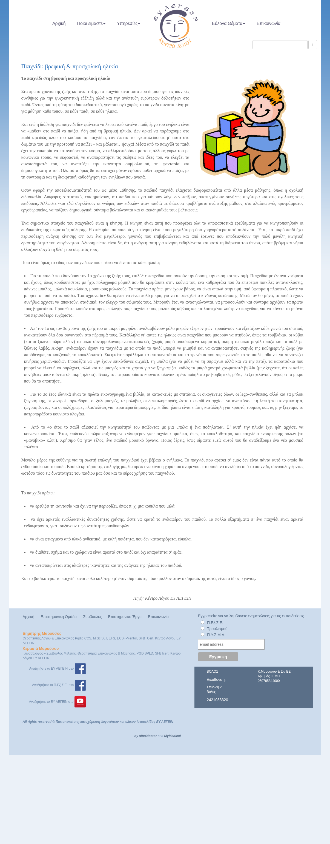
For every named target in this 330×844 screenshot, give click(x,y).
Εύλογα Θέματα (228, 23)
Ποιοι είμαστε (91, 23)
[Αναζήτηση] (312, 44)
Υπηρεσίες (128, 23)
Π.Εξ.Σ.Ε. (215, 623)
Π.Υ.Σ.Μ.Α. (216, 635)
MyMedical (172, 736)
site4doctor (148, 736)
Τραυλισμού (217, 629)
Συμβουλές (92, 616)
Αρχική (59, 23)
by (136, 736)
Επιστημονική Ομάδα (59, 616)
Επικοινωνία (268, 23)
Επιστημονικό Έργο (125, 616)
